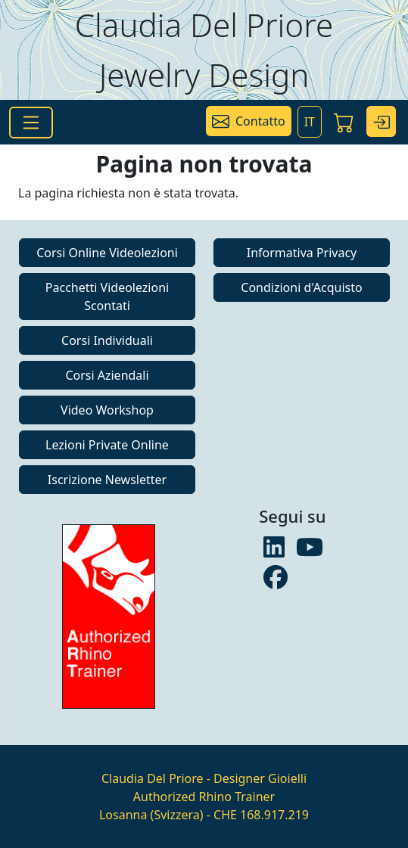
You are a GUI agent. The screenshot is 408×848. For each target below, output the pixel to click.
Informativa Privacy (302, 252)
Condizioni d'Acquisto (301, 287)
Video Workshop (107, 410)
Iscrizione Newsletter (107, 479)
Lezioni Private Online (107, 444)
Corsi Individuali (107, 340)
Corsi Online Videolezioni (107, 252)
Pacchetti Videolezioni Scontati (107, 296)
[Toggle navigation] (31, 122)
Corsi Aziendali (106, 375)
